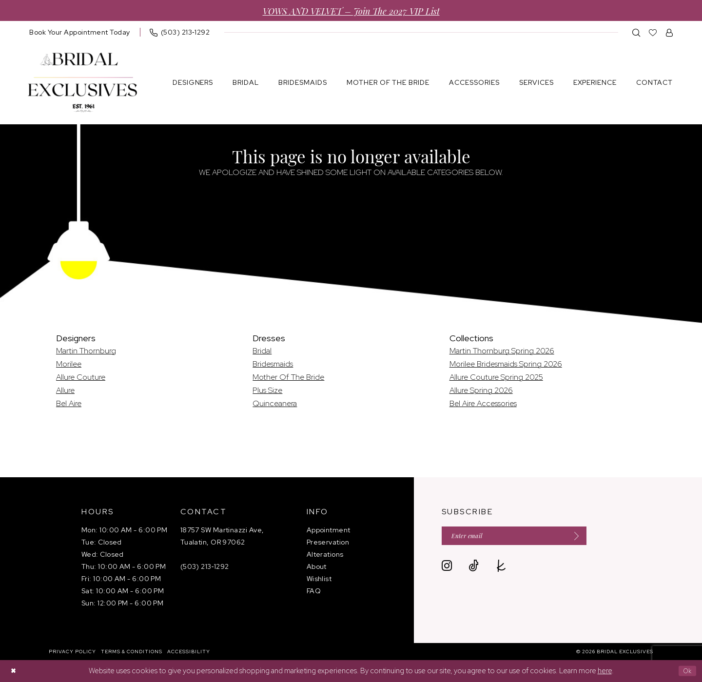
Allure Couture (80, 377)
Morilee (68, 364)
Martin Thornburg (86, 351)
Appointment (329, 530)
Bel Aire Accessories (483, 403)
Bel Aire (68, 403)
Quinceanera (275, 403)
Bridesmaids (273, 364)
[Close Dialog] (14, 671)
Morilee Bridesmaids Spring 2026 (505, 364)
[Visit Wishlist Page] (653, 32)
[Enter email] (527, 537)
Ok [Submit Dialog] (685, 671)
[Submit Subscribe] (597, 537)
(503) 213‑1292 (204, 566)
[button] (670, 32)
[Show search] (636, 32)
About (317, 566)
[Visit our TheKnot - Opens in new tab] (501, 569)
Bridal (262, 351)
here (605, 671)
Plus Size (267, 390)
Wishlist (319, 578)
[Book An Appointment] (80, 32)
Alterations (325, 554)
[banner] (82, 83)
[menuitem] (80, 32)
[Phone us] (180, 32)
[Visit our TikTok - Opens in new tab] (473, 569)
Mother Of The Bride (288, 377)
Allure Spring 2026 (481, 390)
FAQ (314, 590)
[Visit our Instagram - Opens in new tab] (447, 569)
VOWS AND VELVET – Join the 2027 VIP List (351, 10)
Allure (65, 390)
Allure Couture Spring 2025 (496, 377)
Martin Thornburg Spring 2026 (501, 351)
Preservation (328, 542)
